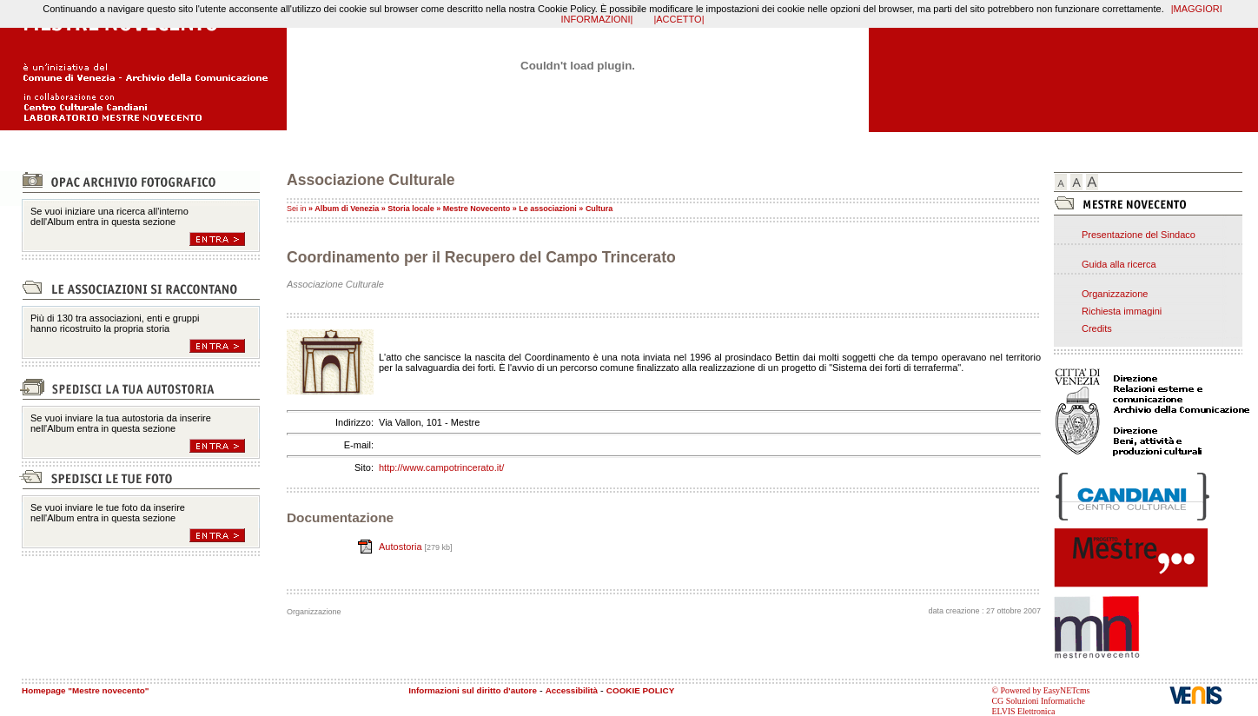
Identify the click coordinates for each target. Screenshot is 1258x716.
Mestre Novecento (477, 208)
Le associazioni (548, 208)
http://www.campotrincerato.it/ (441, 467)
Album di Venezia (346, 208)
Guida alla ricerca (1119, 264)
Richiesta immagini (1122, 311)
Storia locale (410, 208)
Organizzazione (1115, 293)
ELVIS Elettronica (1024, 711)
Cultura (599, 208)
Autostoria (402, 546)
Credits (1097, 328)
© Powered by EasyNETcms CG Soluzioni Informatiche (1041, 696)
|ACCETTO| (678, 19)
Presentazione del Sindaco (1138, 234)
